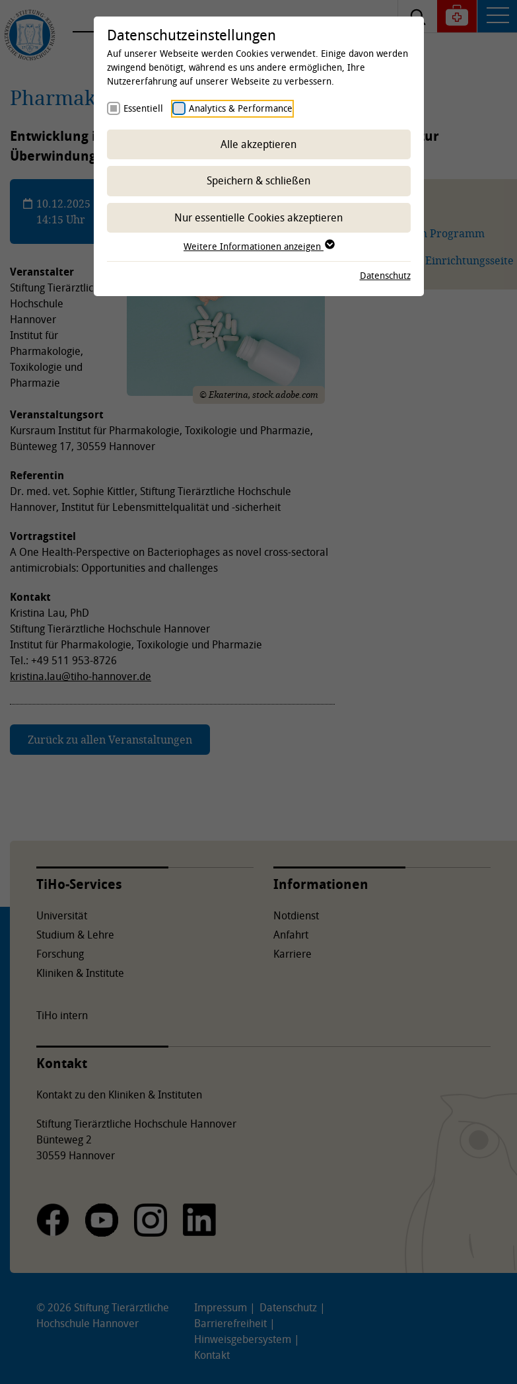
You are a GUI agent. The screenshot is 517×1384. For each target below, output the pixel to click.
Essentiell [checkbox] (143, 108)
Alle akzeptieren (258, 144)
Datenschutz (385, 275)
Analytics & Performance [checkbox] (241, 108)
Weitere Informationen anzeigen (258, 246)
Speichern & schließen (258, 180)
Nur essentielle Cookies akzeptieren (258, 217)
